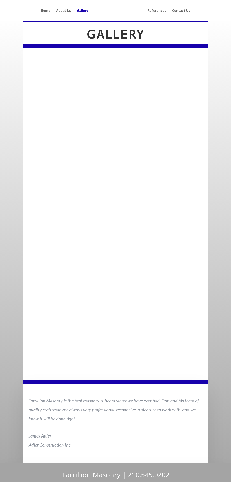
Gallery (82, 11)
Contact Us (181, 11)
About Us (63, 11)
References (157, 11)
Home (45, 11)
